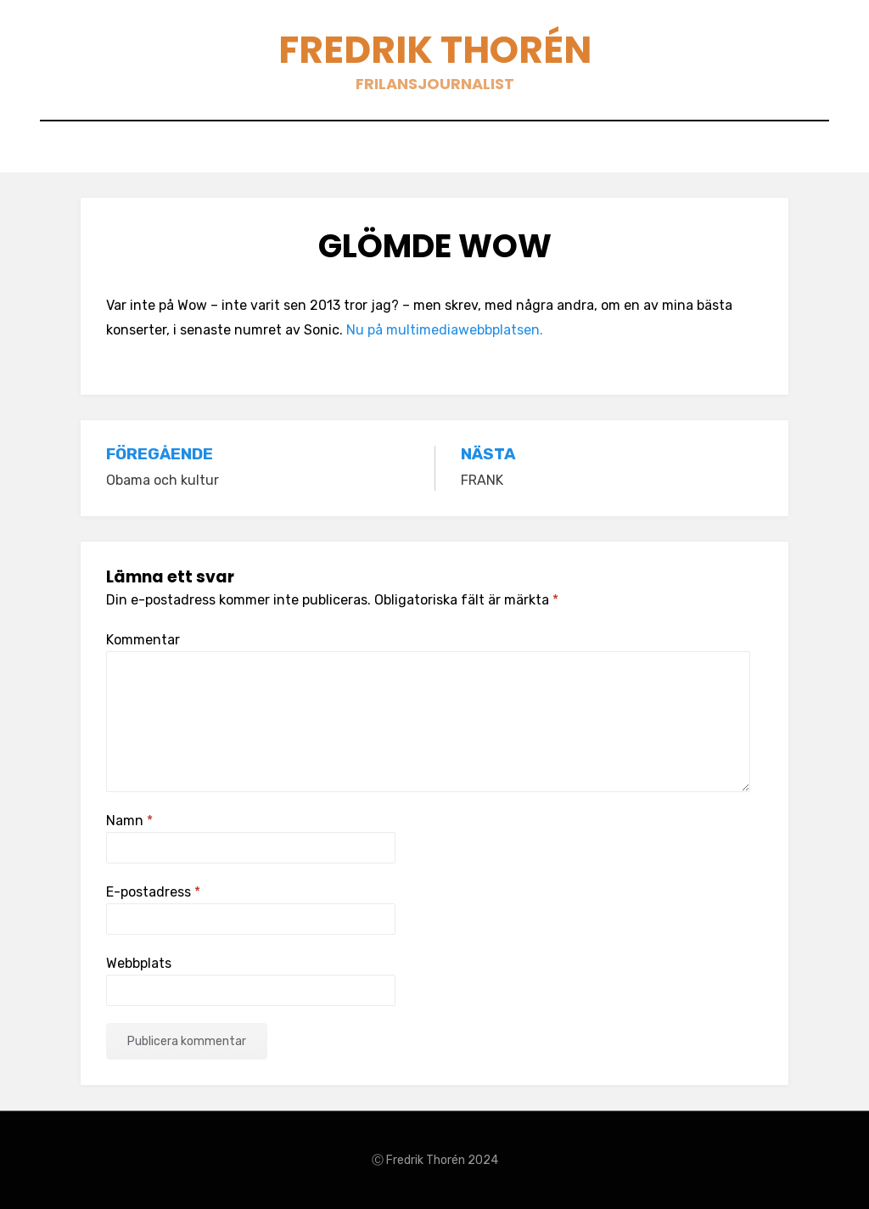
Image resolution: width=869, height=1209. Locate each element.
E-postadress (153, 892)
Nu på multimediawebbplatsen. (446, 330)
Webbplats (138, 963)
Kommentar (143, 640)
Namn (129, 821)
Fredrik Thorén (434, 50)
